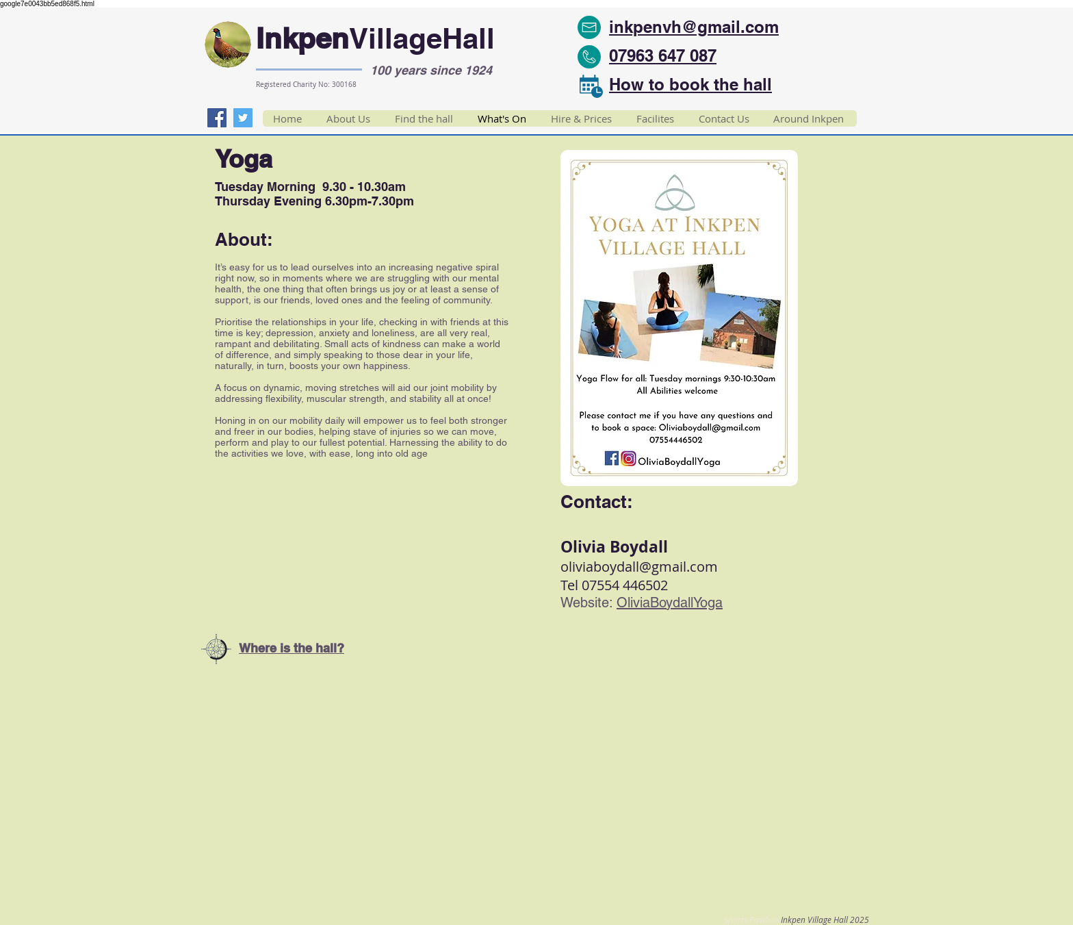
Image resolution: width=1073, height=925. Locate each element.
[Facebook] (217, 117)
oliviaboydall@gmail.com (639, 566)
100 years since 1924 (431, 70)
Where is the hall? (291, 648)
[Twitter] (243, 117)
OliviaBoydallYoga (670, 602)
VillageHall (422, 38)
